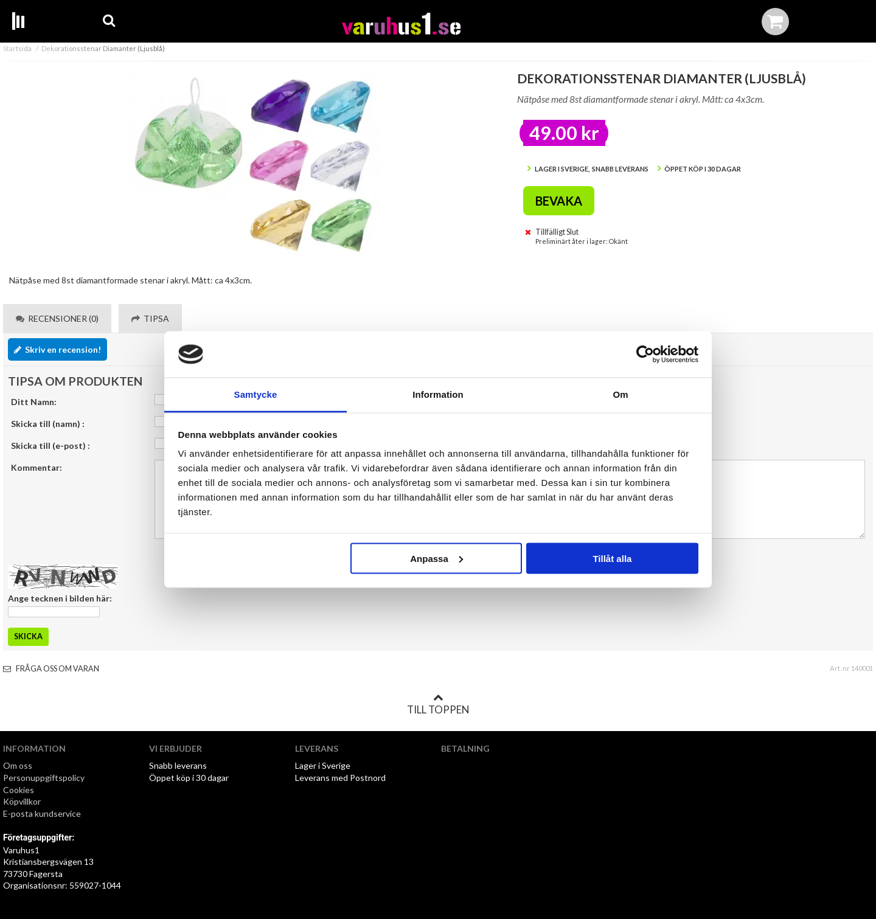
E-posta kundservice (43, 813)
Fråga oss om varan (51, 668)
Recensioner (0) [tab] (57, 318)
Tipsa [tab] (150, 318)
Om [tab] (620, 394)
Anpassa (436, 558)
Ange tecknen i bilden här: (60, 598)
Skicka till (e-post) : (50, 445)
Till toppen (438, 704)
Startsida (17, 48)
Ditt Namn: (34, 402)
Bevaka (558, 200)
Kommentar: (36, 467)
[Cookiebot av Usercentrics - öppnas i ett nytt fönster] (645, 354)
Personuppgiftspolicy (44, 777)
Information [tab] (438, 394)
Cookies (18, 790)
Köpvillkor (22, 801)
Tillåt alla (612, 558)
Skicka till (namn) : (48, 423)
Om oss (17, 765)
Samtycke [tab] (255, 394)
